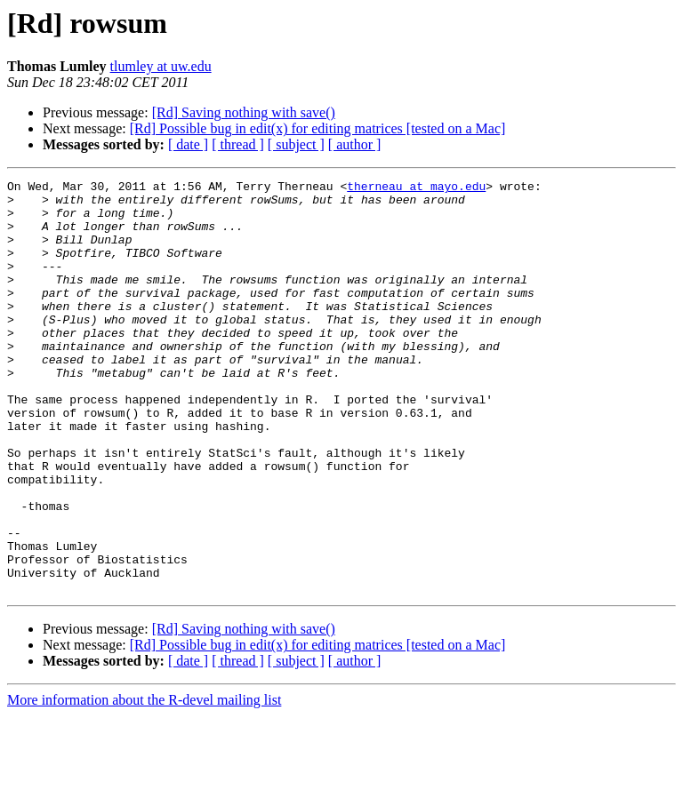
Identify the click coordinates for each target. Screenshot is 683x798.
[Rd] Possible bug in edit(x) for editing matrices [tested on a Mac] (318, 128)
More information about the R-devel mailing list (144, 782)
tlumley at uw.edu (161, 66)
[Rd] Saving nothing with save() (243, 112)
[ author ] (355, 144)
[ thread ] (238, 144)
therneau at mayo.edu (416, 188)
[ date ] (188, 144)
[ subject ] (296, 144)
